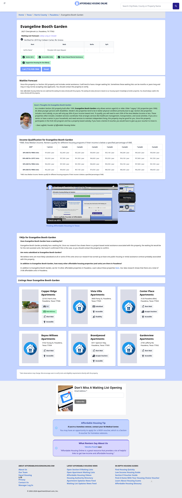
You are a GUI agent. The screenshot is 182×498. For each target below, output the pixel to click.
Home (21, 15)
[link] (50, 187)
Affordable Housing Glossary (128, 483)
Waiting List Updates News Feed (82, 483)
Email (46, 69)
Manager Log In (26, 485)
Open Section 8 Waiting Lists (80, 469)
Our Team (23, 472)
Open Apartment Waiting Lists (81, 472)
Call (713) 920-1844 (30, 69)
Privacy (22, 479)
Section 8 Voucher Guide (126, 475)
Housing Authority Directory (80, 478)
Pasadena (54, 15)
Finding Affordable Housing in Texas (72, 187)
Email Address (81, 391)
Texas (29, 15)
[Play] (127, 207)
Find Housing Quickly (125, 469)
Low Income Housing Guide (127, 472)
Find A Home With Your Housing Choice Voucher (137, 478)
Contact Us (24, 482)
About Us (23, 469)
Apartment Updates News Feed (81, 480)
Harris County (40, 15)
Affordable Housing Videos (79, 475)
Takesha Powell (91, 447)
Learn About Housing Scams (128, 480)
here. (117, 268)
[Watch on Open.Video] (54, 220)
